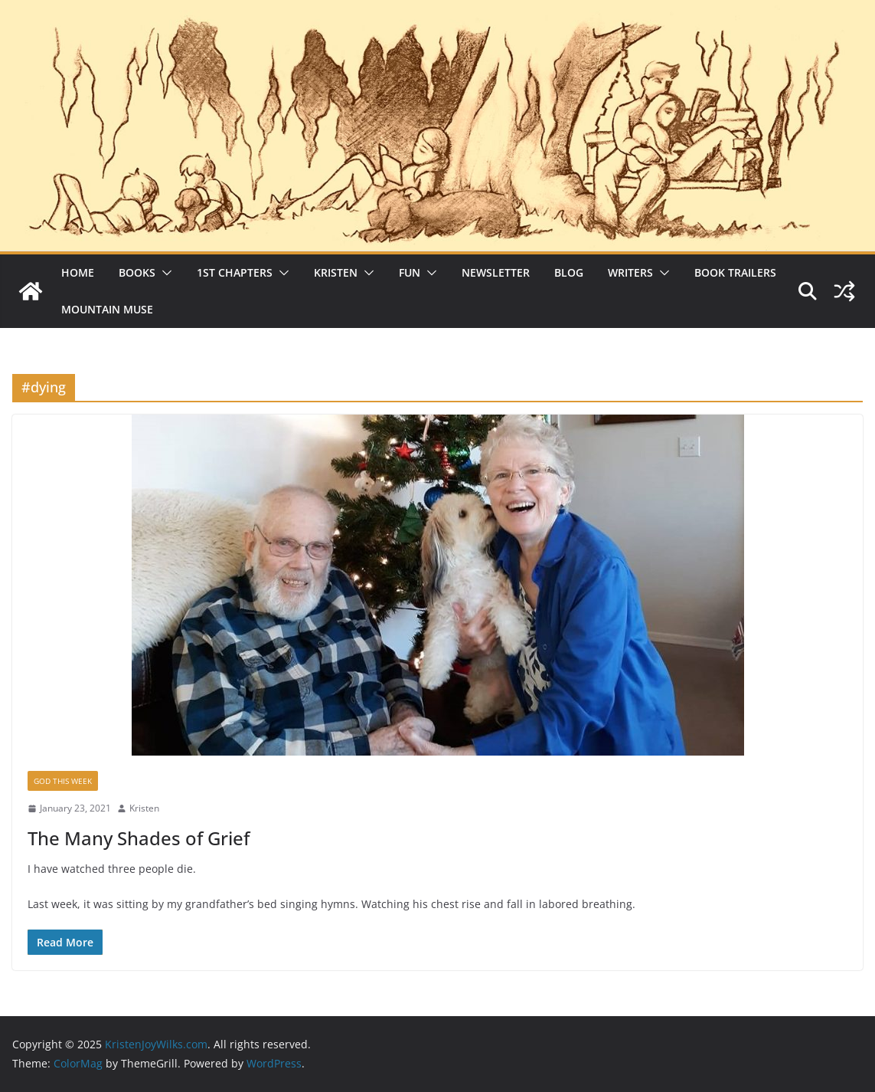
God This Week (63, 781)
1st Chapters (235, 272)
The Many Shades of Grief (139, 838)
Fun (409, 272)
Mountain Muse (107, 309)
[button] (163, 273)
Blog (568, 272)
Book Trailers (735, 272)
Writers (630, 272)
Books (137, 272)
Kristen (336, 272)
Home (77, 272)
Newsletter (496, 272)
